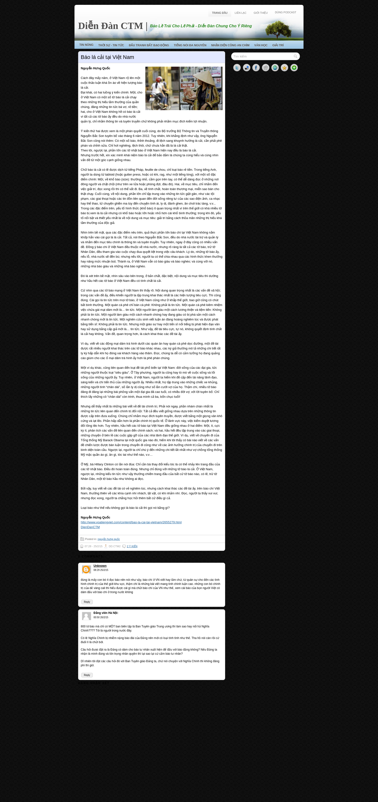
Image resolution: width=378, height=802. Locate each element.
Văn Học (261, 45)
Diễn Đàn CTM (110, 25)
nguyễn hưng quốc (109, 539)
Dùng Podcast (285, 12)
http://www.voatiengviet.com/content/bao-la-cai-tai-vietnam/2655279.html (131, 522)
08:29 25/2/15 (101, 570)
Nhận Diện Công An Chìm (230, 45)
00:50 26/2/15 (101, 617)
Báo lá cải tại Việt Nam (107, 57)
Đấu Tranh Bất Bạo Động (149, 45)
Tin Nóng (86, 45)
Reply (87, 602)
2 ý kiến (132, 546)
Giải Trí (278, 45)
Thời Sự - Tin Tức (111, 45)
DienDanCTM (90, 527)
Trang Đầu (219, 12)
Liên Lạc (241, 12)
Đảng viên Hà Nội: (106, 613)
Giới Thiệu (261, 12)
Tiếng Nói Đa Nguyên (190, 45)
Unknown (100, 566)
